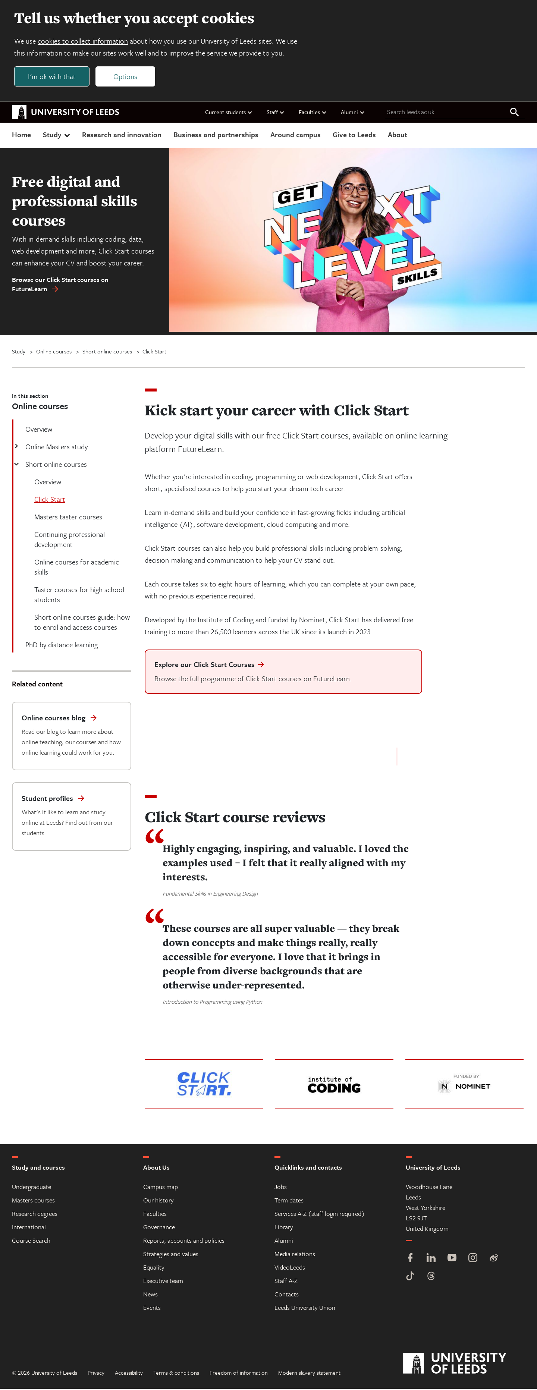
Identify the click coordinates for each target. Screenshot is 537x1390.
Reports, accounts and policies (183, 1241)
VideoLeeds (289, 1268)
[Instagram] (473, 1260)
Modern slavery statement (309, 1373)
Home (21, 135)
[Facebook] (410, 1260)
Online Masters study (56, 448)
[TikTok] (410, 1278)
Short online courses (107, 352)
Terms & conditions (176, 1373)
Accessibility (129, 1373)
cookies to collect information (83, 42)
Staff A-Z (286, 1281)
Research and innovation (121, 135)
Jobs (280, 1187)
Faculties (313, 113)
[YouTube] (452, 1260)
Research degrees (34, 1214)
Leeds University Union (304, 1308)
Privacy (96, 1373)
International (29, 1228)
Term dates (289, 1201)
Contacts (286, 1295)
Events (152, 1308)
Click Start (154, 352)
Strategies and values (170, 1255)
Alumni (353, 113)
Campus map (160, 1187)
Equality (153, 1268)
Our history (158, 1201)
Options (126, 77)
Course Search (31, 1241)
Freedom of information (239, 1373)
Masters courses (33, 1201)
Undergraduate (31, 1187)
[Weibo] (494, 1260)
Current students (229, 113)
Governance (159, 1228)
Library (283, 1228)
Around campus (295, 135)
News (150, 1295)
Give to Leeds (354, 135)
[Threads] (431, 1278)
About (397, 135)
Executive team (163, 1281)
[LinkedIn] (431, 1260)
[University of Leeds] (464, 1365)
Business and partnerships (215, 135)
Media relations (294, 1255)
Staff (276, 113)
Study (57, 135)
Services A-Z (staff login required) (319, 1214)
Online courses (54, 352)
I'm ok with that (52, 77)
